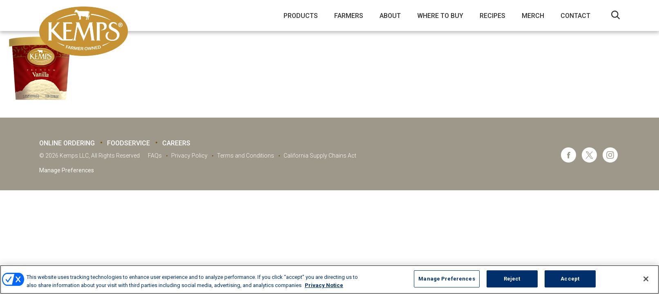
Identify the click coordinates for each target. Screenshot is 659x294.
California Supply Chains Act (320, 155)
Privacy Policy (189, 155)
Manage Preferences (66, 170)
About (390, 16)
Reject (512, 279)
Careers (176, 143)
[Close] (646, 279)
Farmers (348, 16)
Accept (570, 279)
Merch (533, 16)
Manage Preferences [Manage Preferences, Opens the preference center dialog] (446, 279)
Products (301, 16)
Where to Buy (440, 16)
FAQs (155, 155)
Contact (575, 16)
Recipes (492, 16)
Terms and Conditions (245, 155)
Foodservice (128, 143)
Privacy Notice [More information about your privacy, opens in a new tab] (324, 285)
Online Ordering (67, 143)
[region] (329, 279)
